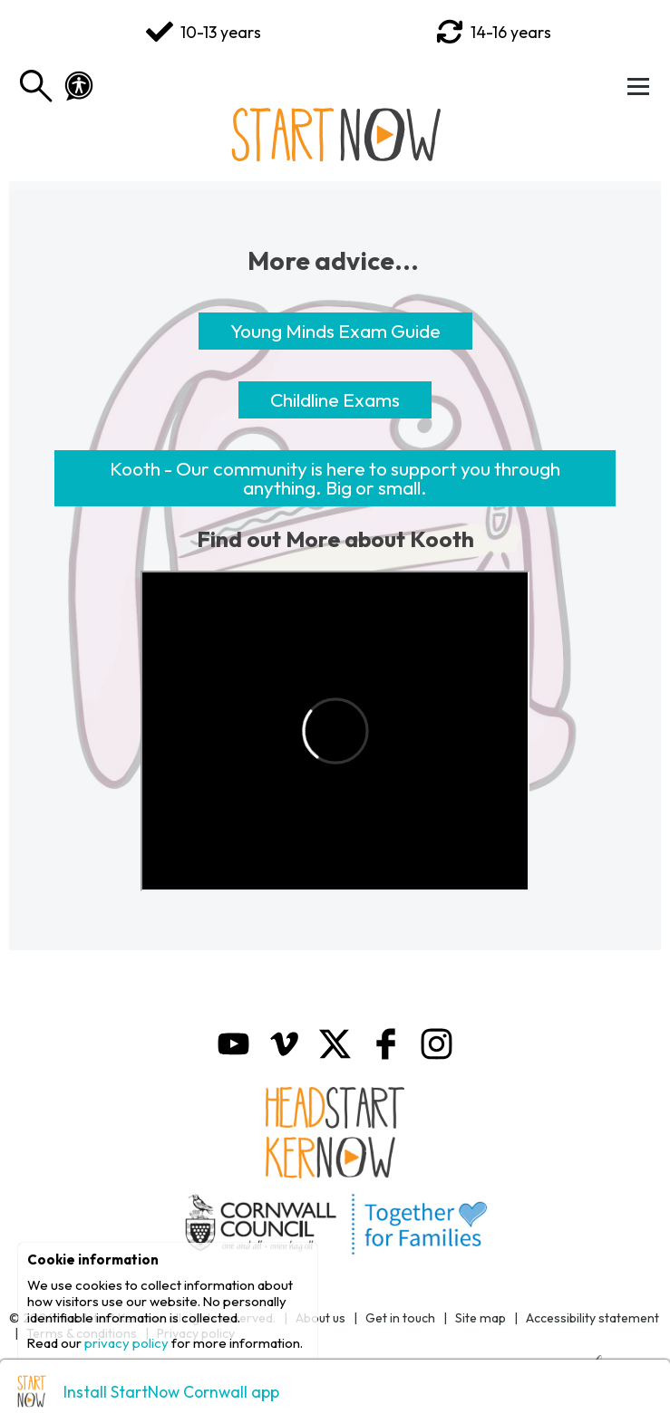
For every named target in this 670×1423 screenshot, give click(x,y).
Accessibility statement (592, 1318)
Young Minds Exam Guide (335, 330)
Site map (480, 1318)
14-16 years (493, 31)
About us (320, 1318)
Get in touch (400, 1318)
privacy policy (126, 1342)
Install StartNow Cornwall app (171, 1391)
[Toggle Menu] (638, 86)
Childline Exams (335, 399)
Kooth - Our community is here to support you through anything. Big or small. (335, 478)
